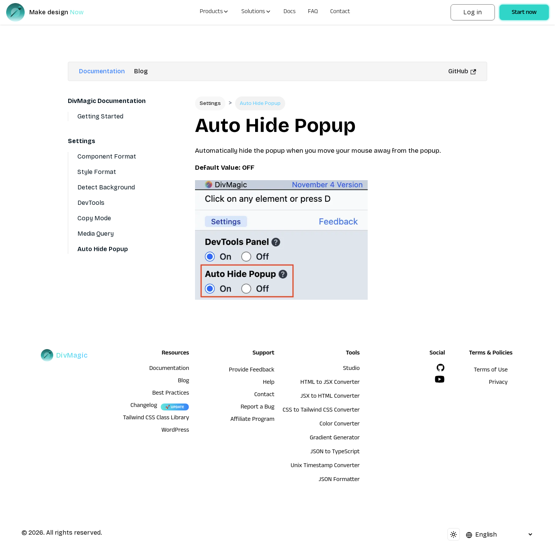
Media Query (95, 233)
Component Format (106, 156)
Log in (472, 12)
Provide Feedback (251, 370)
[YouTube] (439, 379)
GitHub (462, 71)
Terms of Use (491, 370)
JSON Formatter (339, 480)
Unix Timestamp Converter (325, 466)
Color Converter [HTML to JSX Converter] (340, 424)
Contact (340, 12)
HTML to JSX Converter (330, 383)
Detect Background (106, 187)
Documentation (102, 71)
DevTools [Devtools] (90, 202)
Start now (524, 13)
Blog (141, 71)
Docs (290, 12)
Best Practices (170, 393)
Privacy (498, 383)
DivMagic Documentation (107, 101)
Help (268, 383)
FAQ (313, 12)
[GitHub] (440, 367)
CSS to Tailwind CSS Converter (321, 410)
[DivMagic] (52, 12)
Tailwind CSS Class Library (156, 418)
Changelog (143, 406)
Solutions (256, 12)
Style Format (96, 172)
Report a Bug (257, 407)
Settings (81, 141)
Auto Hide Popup (102, 249)
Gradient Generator (335, 438)
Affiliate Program (252, 420)
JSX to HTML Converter (330, 397)
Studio (351, 369)
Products (214, 12)
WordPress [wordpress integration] (175, 431)
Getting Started (100, 116)
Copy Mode (94, 218)
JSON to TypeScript (335, 452)
